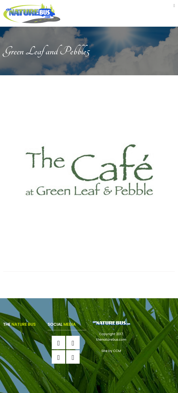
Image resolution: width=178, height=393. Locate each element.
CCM (117, 350)
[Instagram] (74, 342)
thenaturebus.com (111, 339)
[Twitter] (59, 357)
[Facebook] (59, 342)
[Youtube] (74, 357)
